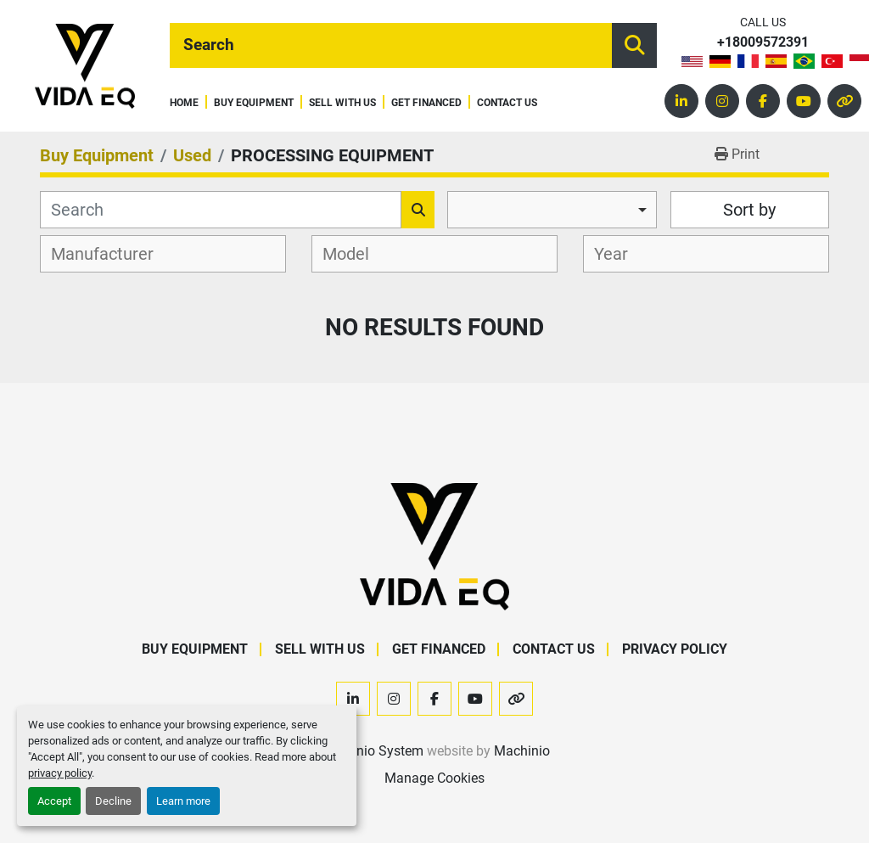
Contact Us (507, 103)
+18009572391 (763, 43)
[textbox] (111, 254)
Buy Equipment (254, 103)
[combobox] (552, 209)
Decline (113, 801)
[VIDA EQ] (434, 545)
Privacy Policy (674, 649)
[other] (844, 101)
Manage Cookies (434, 778)
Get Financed (426, 103)
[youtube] (804, 101)
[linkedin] (681, 101)
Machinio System (371, 751)
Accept (54, 801)
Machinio (522, 751)
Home (184, 103)
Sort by (749, 210)
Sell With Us (342, 103)
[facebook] (763, 101)
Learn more (183, 801)
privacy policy (60, 773)
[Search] (391, 45)
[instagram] (722, 101)
